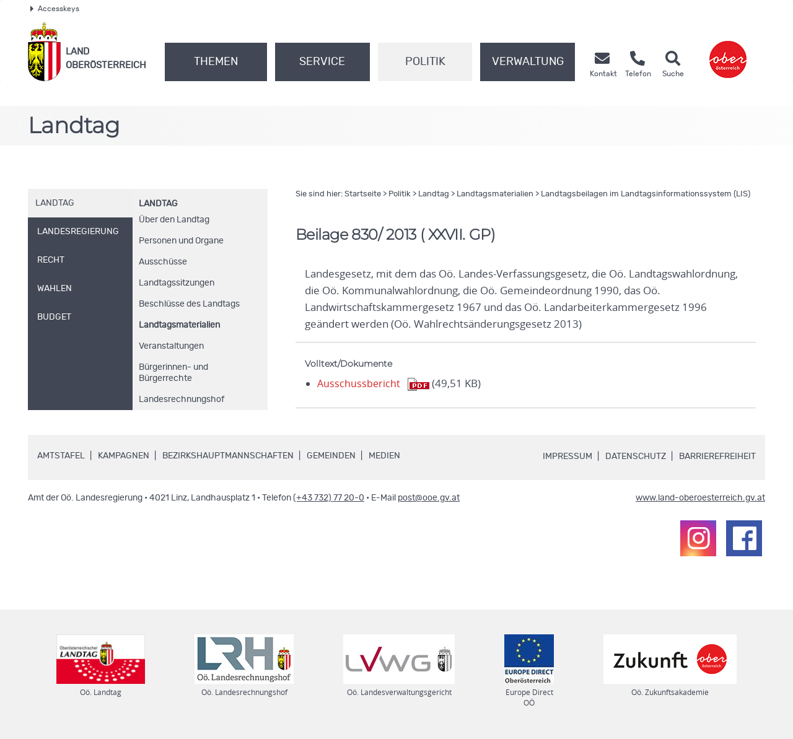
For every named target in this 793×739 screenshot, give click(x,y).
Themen (216, 62)
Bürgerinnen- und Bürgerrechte (173, 373)
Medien (384, 456)
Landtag (158, 203)
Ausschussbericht (359, 383)
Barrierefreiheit (717, 456)
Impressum (567, 456)
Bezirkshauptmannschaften (228, 456)
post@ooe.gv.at (429, 498)
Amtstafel (61, 456)
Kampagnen (123, 456)
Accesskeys (54, 8)
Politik (425, 62)
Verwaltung (528, 62)
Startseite (362, 194)
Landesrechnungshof (181, 399)
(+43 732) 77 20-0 (328, 498)
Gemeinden (331, 456)
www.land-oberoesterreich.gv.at (700, 498)
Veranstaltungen (171, 346)
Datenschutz (635, 456)
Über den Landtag (174, 220)
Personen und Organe (181, 241)
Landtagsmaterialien (179, 325)
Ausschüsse (163, 262)
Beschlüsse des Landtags (189, 304)
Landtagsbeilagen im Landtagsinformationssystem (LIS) (645, 194)
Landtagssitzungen (176, 283)
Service (322, 62)
